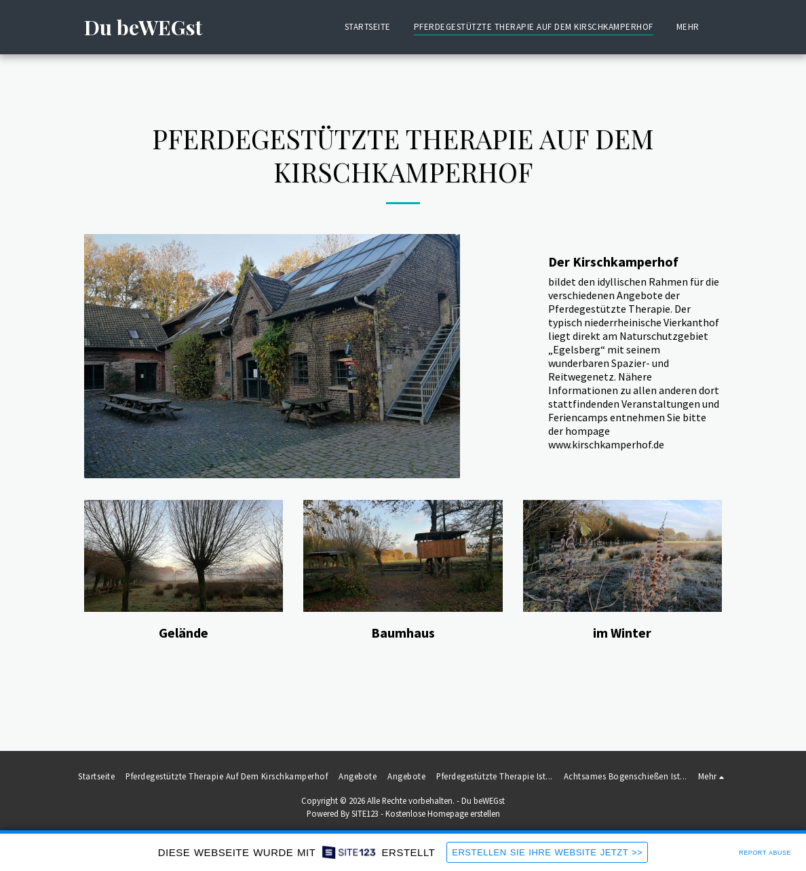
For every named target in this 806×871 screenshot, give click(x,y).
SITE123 (365, 813)
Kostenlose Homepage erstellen (442, 813)
